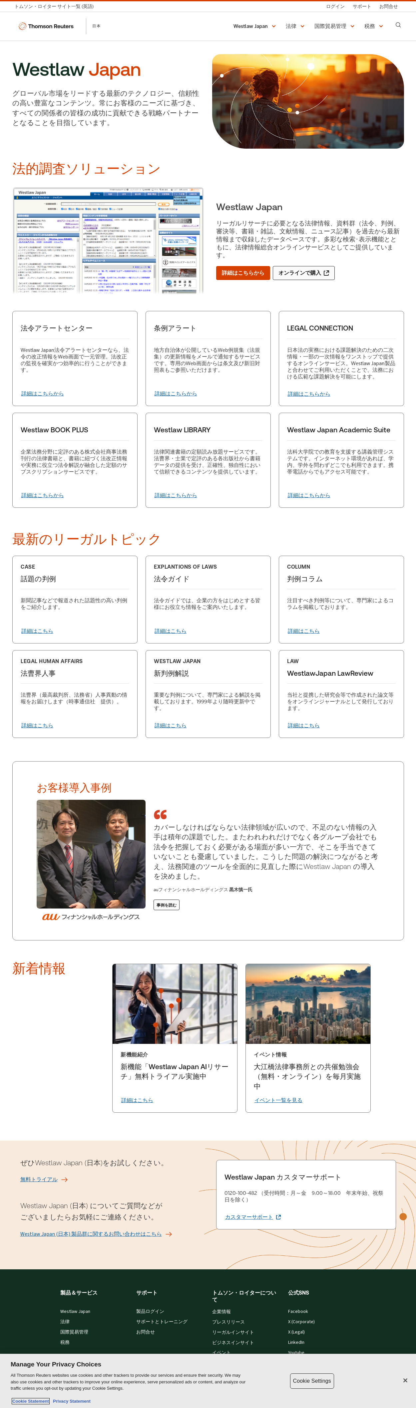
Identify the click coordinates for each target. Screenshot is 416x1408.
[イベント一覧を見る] (278, 1100)
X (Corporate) (301, 1322)
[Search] (398, 25)
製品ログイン (150, 1312)
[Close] (405, 1380)
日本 (96, 26)
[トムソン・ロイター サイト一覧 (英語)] (56, 6)
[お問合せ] (388, 6)
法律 (65, 1322)
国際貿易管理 (74, 1332)
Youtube (296, 1353)
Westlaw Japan (75, 1312)
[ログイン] (335, 6)
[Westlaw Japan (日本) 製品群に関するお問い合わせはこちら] (91, 1234)
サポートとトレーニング (162, 1322)
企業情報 (221, 1312)
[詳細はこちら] (37, 631)
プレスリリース (228, 1322)
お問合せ (145, 1332)
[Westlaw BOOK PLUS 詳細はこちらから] (43, 495)
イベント (221, 1353)
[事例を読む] (167, 905)
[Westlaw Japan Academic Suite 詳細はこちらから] (309, 495)
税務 (65, 1342)
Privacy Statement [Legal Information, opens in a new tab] (71, 1401)
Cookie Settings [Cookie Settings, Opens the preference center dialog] (312, 1381)
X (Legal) (296, 1332)
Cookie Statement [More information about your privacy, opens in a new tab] (30, 1401)
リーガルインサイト (233, 1333)
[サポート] (362, 6)
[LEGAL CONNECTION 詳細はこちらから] (309, 394)
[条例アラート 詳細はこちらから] (176, 393)
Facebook (298, 1312)
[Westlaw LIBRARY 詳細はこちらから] (176, 495)
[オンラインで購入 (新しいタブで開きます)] (304, 273)
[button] (255, 26)
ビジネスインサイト (233, 1343)
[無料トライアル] (39, 1179)
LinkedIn (296, 1342)
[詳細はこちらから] (243, 273)
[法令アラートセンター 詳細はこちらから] (43, 393)
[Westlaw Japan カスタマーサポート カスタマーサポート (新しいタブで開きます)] (252, 1217)
